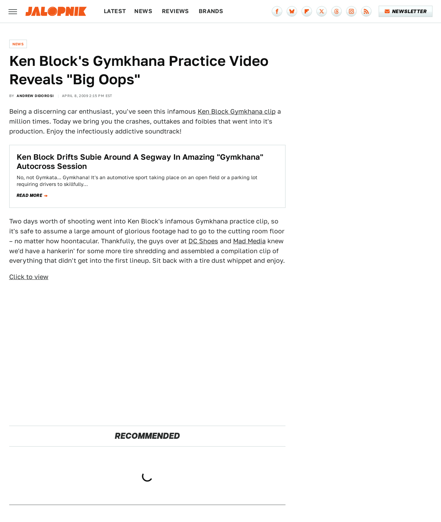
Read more (30, 195)
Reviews (175, 11)
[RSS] (366, 11)
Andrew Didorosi (35, 95)
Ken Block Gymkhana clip (237, 111)
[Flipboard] (306, 11)
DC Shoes (203, 241)
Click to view (29, 276)
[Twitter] (321, 11)
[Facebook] (277, 11)
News (143, 11)
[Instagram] (351, 11)
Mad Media (249, 241)
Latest (115, 11)
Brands (211, 11)
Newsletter (406, 11)
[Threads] (336, 11)
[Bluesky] (292, 11)
